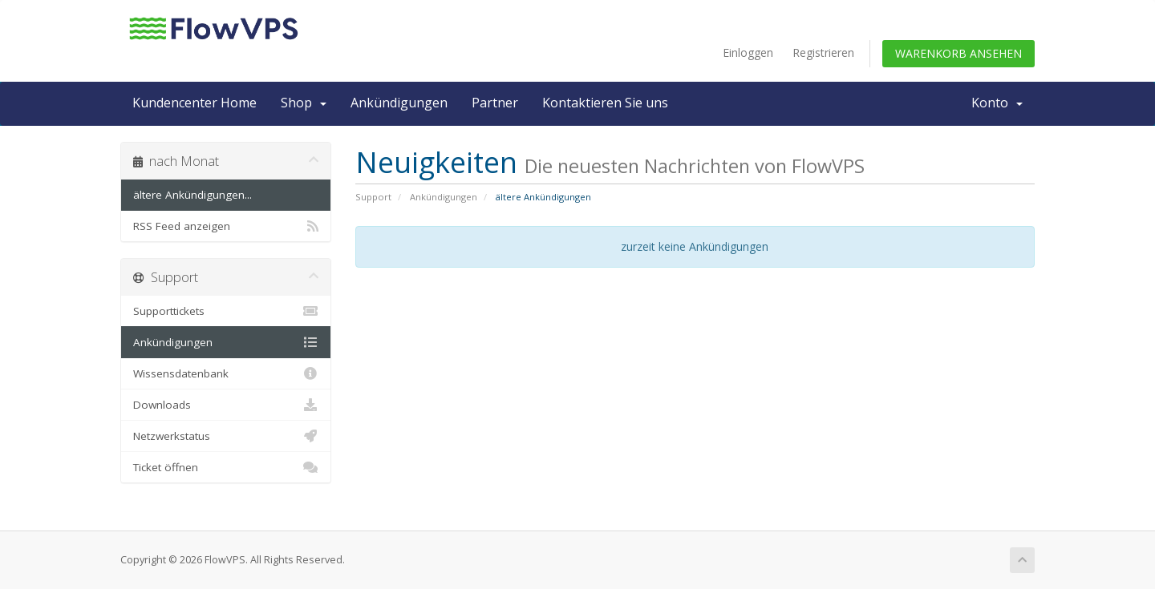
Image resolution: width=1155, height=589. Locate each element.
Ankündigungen (399, 102)
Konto (997, 102)
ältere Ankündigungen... (192, 195)
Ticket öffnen (225, 467)
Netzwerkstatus (225, 436)
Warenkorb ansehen (958, 53)
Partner (495, 102)
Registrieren (823, 52)
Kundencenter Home (194, 102)
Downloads (225, 404)
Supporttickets (225, 311)
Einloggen (748, 52)
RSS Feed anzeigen (225, 226)
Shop (303, 102)
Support (373, 197)
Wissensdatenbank (225, 373)
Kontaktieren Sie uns (605, 102)
